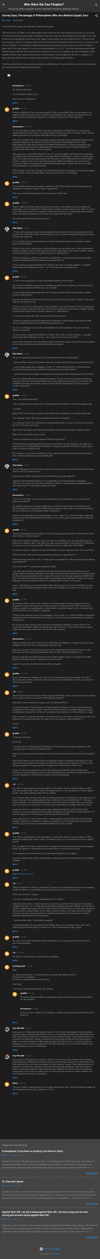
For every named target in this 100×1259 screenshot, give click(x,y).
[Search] (96, 5)
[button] (96, 16)
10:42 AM (23, 395)
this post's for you (25, 874)
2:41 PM (23, 870)
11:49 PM (23, 203)
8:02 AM (31, 993)
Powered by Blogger (50, 1249)
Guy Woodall (18, 1028)
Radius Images (55, 1254)
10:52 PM (28, 127)
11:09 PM (23, 182)
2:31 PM (23, 833)
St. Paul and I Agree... (13, 1181)
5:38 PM (26, 354)
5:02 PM (23, 937)
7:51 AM (28, 1056)
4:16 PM (20, 884)
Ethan (15, 1083)
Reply (15, 103)
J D (13, 691)
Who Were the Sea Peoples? (44, 4)
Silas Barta (17, 228)
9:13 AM (23, 109)
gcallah (15, 108)
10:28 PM (22, 1083)
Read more (92, 1173)
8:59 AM (28, 86)
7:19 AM (29, 966)
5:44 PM (23, 733)
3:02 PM (28, 495)
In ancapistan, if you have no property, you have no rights (32, 1151)
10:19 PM (20, 953)
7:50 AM (28, 1028)
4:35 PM (23, 530)
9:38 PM (20, 692)
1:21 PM (26, 228)
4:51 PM (23, 600)
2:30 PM (26, 465)
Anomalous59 (18, 966)
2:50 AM (35, 1009)
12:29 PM (23, 674)
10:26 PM (20, 784)
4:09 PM (23, 277)
